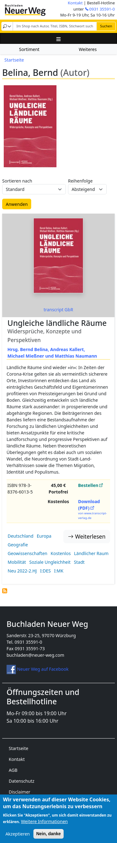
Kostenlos (61, 553)
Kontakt (75, 3)
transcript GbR (58, 310)
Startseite (14, 60)
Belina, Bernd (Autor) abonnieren (4, 590)
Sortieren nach (17, 181)
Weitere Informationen (44, 826)
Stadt (79, 562)
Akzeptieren (17, 838)
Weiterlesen (90, 536)
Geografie (18, 545)
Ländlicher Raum (91, 553)
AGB (13, 770)
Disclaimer (19, 792)
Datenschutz (21, 781)
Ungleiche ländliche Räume (57, 323)
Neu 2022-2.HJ (22, 571)
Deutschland (21, 536)
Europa (44, 536)
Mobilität (17, 562)
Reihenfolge (80, 181)
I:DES (45, 571)
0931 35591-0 (102, 9)
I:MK (58, 571)
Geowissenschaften (27, 553)
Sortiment (29, 49)
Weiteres (88, 49)
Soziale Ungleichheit (50, 562)
